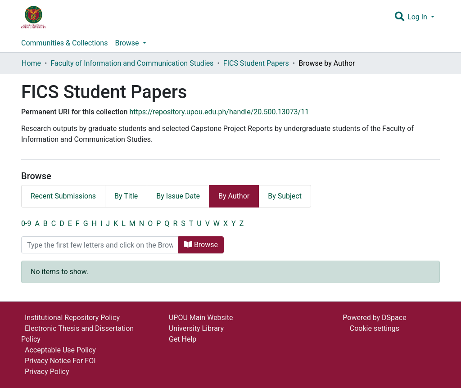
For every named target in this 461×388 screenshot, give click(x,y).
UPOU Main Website (201, 317)
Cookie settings (374, 328)
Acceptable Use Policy (60, 350)
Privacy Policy (47, 371)
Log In (418, 17)
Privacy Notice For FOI (60, 360)
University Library (196, 328)
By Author (233, 196)
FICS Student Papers (256, 63)
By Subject (285, 196)
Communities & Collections (64, 43)
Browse (201, 244)
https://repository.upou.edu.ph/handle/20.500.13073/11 (219, 112)
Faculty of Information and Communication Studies (131, 63)
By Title (126, 196)
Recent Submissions (63, 196)
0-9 (26, 223)
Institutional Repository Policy (72, 317)
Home (31, 63)
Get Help (182, 339)
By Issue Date (178, 196)
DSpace (394, 317)
